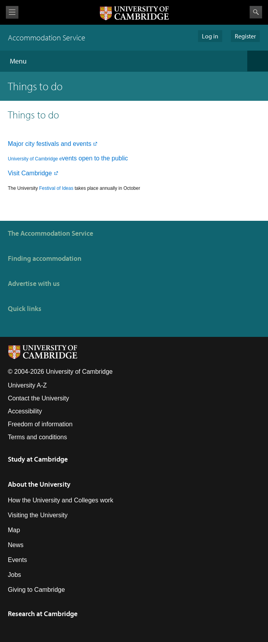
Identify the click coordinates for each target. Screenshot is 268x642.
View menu (12, 12)
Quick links (24, 308)
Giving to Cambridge (36, 589)
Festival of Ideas (56, 188)
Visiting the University (38, 515)
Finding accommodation (44, 258)
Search (256, 12)
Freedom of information (40, 424)
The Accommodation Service (50, 233)
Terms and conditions (37, 437)
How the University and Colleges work (60, 500)
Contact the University (38, 398)
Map (14, 530)
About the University (39, 484)
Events (17, 560)
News (15, 545)
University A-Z (27, 385)
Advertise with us (34, 283)
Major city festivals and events (49, 143)
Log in (210, 36)
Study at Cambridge (38, 459)
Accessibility (25, 411)
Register (245, 36)
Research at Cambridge (42, 613)
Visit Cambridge (30, 173)
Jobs (14, 574)
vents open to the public (69, 158)
